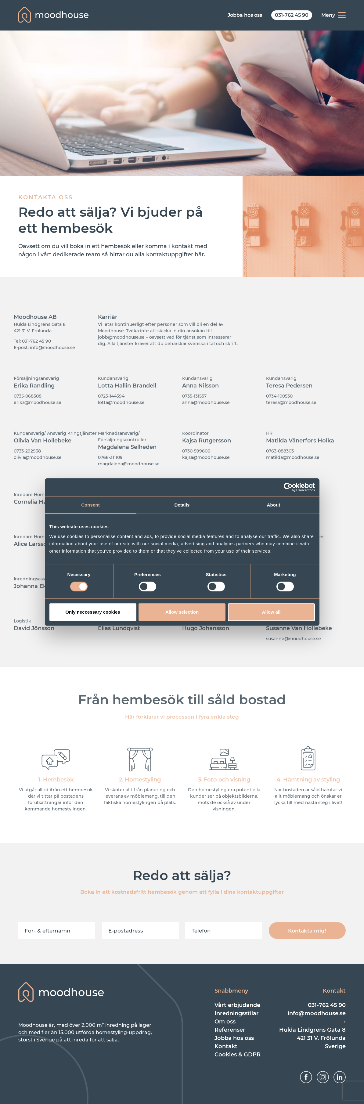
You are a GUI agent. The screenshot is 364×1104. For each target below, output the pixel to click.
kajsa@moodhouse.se (206, 472)
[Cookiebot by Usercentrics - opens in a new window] (288, 487)
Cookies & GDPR (237, 1054)
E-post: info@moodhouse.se (44, 362)
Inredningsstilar (236, 1013)
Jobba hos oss (234, 1038)
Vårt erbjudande (237, 1005)
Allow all (271, 612)
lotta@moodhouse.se (121, 417)
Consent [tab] (90, 504)
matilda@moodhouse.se (292, 472)
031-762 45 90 (327, 1005)
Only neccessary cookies (92, 612)
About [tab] (273, 504)
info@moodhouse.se (317, 1013)
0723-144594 (111, 411)
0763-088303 (280, 466)
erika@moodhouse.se (37, 417)
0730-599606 (196, 466)
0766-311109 (110, 472)
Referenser (229, 1029)
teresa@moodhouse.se (291, 417)
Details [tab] (182, 504)
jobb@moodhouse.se (121, 352)
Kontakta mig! (307, 931)
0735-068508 (27, 411)
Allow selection (182, 612)
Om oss (225, 1021)
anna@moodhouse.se (206, 417)
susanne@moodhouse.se (293, 653)
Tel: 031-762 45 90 (32, 356)
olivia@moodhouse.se (38, 472)
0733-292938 (27, 466)
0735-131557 (194, 411)
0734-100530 (279, 411)
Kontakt (225, 1046)
